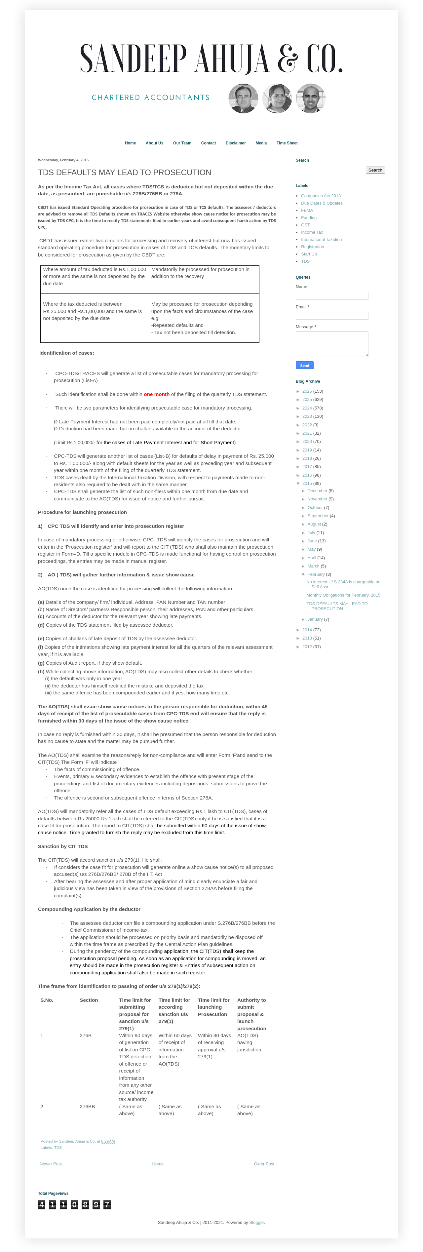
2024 (307, 408)
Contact (208, 143)
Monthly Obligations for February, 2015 (343, 595)
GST (305, 224)
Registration (312, 246)
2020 (307, 441)
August (315, 524)
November (318, 498)
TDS (58, 1147)
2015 (307, 483)
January (316, 619)
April (313, 557)
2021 (307, 433)
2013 (307, 638)
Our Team (182, 143)
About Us (154, 143)
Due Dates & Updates (322, 203)
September (319, 515)
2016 (307, 475)
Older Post (264, 1163)
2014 (307, 629)
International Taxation (321, 239)
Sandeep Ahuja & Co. (78, 1141)
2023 (307, 416)
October (316, 507)
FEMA (307, 210)
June (313, 540)
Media (261, 143)
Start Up (309, 254)
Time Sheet (287, 143)
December (318, 490)
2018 (307, 458)
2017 (307, 466)
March (314, 566)
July (312, 532)
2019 (307, 450)
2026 (307, 391)
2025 (307, 399)
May (312, 549)
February (317, 574)
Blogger (256, 1222)
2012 (307, 646)
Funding (309, 217)
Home (130, 143)
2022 (307, 424)
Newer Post (51, 1163)
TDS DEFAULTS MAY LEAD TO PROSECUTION (336, 606)
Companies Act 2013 (321, 195)
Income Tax (312, 232)
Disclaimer (236, 143)
